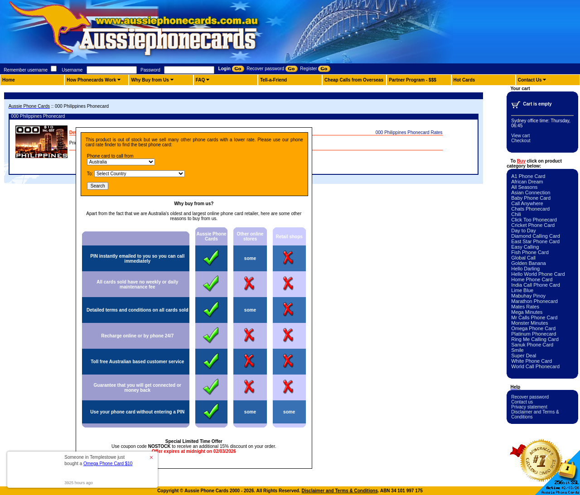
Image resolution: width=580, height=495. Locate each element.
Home (8, 79)
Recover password (530, 396)
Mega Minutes (526, 312)
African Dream (527, 181)
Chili (516, 214)
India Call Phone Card (535, 285)
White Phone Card (531, 361)
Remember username (26, 69)
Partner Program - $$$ (412, 79)
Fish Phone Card (530, 252)
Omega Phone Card (533, 328)
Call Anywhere (527, 203)
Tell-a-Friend (273, 79)
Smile (517, 350)
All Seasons (524, 187)
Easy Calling (525, 247)
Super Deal (523, 355)
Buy (521, 161)
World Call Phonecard (535, 366)
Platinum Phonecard (533, 333)
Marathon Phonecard (534, 301)
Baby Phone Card (531, 198)
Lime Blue (522, 290)
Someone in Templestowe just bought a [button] (98, 460)
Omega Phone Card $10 (107, 463)
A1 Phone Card (528, 176)
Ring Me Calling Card (535, 339)
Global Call (523, 257)
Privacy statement (529, 406)
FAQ (200, 79)
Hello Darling (525, 268)
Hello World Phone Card (538, 274)
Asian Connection (530, 192)
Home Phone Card (531, 279)
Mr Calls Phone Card (534, 317)
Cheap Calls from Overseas (353, 79)
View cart (520, 135)
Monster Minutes (529, 323)
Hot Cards (464, 79)
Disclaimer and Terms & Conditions (340, 490)
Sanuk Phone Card (532, 344)
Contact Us (530, 79)
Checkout (520, 140)
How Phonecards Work (91, 79)
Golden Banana (528, 263)
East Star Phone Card (535, 241)
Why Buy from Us (150, 79)
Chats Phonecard (530, 208)
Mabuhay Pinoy (528, 295)
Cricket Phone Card (533, 225)
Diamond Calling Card (535, 236)
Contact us (522, 401)
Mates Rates (525, 306)
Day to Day (523, 230)
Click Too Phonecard (534, 219)
